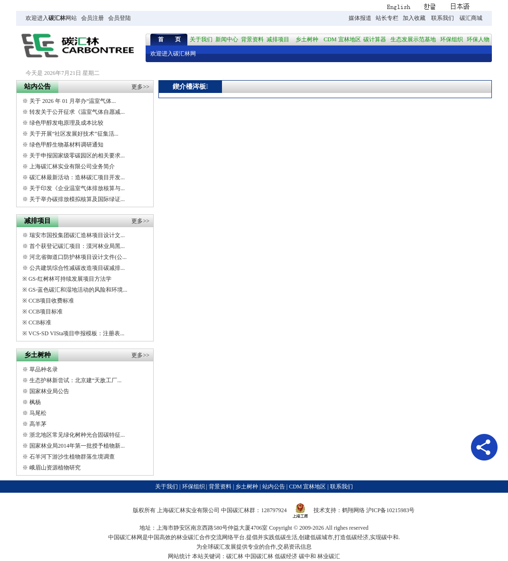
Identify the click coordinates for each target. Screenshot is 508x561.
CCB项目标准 (45, 311)
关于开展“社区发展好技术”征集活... (74, 133)
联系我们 (442, 18)
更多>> (140, 86)
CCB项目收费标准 (51, 300)
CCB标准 (39, 322)
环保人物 (478, 39)
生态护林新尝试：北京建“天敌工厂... (75, 380)
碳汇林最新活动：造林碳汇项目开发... (77, 177)
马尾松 (37, 413)
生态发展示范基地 (413, 39)
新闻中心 (226, 39)
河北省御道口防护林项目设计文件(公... (78, 257)
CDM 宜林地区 (341, 39)
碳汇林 (56, 18)
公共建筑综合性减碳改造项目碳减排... (77, 268)
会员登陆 (119, 18)
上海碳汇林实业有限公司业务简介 (72, 166)
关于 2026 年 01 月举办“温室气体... (72, 101)
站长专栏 (387, 18)
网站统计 (179, 556)
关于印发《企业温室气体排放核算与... (77, 188)
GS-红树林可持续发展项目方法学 (69, 279)
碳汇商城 (471, 18)
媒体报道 (360, 18)
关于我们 (201, 39)
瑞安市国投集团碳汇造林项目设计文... (77, 235)
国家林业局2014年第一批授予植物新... (77, 445)
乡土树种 (307, 39)
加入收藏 (414, 18)
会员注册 (92, 18)
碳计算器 (374, 39)
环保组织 (451, 39)
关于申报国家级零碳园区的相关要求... (77, 155)
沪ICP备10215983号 (390, 510)
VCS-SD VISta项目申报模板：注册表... (76, 333)
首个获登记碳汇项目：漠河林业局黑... (77, 246)
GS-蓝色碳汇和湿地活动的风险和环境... (77, 289)
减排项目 (278, 39)
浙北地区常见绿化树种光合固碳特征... (77, 435)
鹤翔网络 (353, 510)
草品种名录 (43, 369)
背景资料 (252, 39)
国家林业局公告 (49, 391)
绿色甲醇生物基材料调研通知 (66, 144)
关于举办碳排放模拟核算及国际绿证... (77, 199)
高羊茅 (37, 424)
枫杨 (35, 402)
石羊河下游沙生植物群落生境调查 (72, 456)
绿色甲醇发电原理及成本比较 (66, 123)
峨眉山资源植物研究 (55, 467)
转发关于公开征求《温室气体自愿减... (77, 112)
